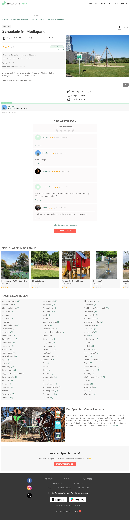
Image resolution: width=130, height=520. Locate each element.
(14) (90, 335)
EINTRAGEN (93, 3)
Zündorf (46, 397)
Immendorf (89, 332)
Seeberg (87, 373)
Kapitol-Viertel (8, 339)
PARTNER (103, 3)
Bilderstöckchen (9, 308)
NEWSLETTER (86, 479)
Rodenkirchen (90, 370)
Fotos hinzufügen (78, 99)
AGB (49, 487)
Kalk (86, 335)
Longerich (47, 342)
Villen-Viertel (48, 383)
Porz (86, 363)
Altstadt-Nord (90, 301)
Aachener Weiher (9, 301)
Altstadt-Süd (7, 304)
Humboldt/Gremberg (52, 332)
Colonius (5, 315)
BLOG (116, 3)
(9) (11, 380)
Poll (44, 363)
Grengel (46, 325)
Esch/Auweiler (90, 318)
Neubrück (47, 352)
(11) (48, 380)
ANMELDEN (125, 3)
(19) (90, 363)
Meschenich (48, 349)
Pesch (4, 363)
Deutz (45, 315)
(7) (55, 301)
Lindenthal (6, 342)
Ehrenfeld (47, 318)
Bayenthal (47, 304)
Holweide (6, 332)
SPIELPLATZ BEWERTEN (65, 231)
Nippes (5, 359)
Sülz (45, 380)
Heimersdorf (7, 328)
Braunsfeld (6, 311)
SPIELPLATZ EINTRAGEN (65, 464)
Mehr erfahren (112, 425)
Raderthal (47, 366)
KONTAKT (57, 483)
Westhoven (6, 394)
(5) (15, 304)
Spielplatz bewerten (79, 95)
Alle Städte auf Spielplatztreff (68, 505)
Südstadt (5, 380)
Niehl (86, 356)
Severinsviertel (8, 377)
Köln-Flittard (89, 339)
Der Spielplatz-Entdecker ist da (85, 409)
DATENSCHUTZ (64, 487)
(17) (13, 342)
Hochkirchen (48, 328)
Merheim (88, 346)
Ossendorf (47, 359)
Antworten (38, 145)
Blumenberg (48, 308)
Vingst (86, 383)
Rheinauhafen (8, 370)
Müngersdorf (7, 352)
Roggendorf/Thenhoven (12, 373)
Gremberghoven (9, 325)
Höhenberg (89, 328)
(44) (94, 349)
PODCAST (48, 479)
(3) (98, 301)
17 (9, 109)
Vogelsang (6, 387)
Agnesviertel (48, 301)
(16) (98, 370)
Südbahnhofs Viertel (93, 377)
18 (13, 109)
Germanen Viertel (91, 321)
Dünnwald (6, 318)
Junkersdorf (48, 335)
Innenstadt (40, 20)
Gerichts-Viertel (50, 321)
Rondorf (46, 373)
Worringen (88, 394)
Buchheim (47, 311)
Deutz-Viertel (90, 315)
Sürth (86, 380)
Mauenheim (48, 346)
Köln (32, 20)
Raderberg (6, 366)
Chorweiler (88, 311)
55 (18, 109)
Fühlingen (6, 321)
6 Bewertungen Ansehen (9, 50)
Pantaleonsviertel (91, 359)
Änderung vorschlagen (81, 91)
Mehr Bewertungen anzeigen (65, 225)
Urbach (5, 383)
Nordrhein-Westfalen (20, 20)
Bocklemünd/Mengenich (94, 308)
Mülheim (88, 349)
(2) (18, 301)
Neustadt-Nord (8, 356)
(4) (55, 308)
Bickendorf (88, 304)
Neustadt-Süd (49, 356)
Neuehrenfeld (90, 352)
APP (110, 3)
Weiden (5, 390)
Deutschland (6, 20)
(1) (11, 315)
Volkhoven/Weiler (50, 387)
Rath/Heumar (90, 366)
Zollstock (6, 397)
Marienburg (6, 346)
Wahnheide (89, 387)
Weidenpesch (48, 390)
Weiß (86, 390)
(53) (10, 359)
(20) (13, 335)
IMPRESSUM (83, 487)
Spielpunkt (6, 26)
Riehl (45, 370)
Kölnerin (12, 106)
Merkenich (6, 349)
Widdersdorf (48, 394)
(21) (53, 318)
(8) (95, 311)
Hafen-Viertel (90, 325)
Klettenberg (48, 339)
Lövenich (88, 342)
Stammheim (48, 377)
